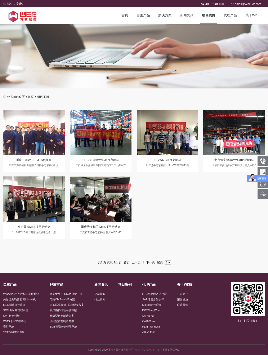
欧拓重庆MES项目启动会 (34, 226)
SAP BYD (148, 315)
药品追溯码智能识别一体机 (19, 299)
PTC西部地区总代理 (154, 293)
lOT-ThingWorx (151, 310)
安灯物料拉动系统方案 (63, 310)
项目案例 (208, 15)
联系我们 (182, 304)
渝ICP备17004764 (146, 349)
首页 (124, 15)
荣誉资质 (182, 299)
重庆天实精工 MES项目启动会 (100, 226)
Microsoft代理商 (151, 304)
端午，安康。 (16, 3)
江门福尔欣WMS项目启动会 (100, 160)
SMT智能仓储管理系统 (63, 326)
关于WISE (253, 15)
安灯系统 (8, 326)
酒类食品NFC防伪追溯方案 (66, 293)
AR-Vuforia (148, 332)
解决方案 (165, 15)
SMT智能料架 (11, 315)
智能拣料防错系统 (14, 332)
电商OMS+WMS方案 (62, 299)
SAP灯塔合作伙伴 (153, 299)
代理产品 (230, 15)
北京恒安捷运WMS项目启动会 (234, 160)
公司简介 (182, 293)
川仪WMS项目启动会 (167, 160)
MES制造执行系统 (14, 304)
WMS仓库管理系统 (14, 321)
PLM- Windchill (151, 326)
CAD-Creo (148, 321)
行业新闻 (99, 299)
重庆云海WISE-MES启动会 (34, 160)
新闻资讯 (186, 15)
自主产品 (143, 15)
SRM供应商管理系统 (15, 310)
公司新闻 (99, 293)
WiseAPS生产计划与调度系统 (21, 293)
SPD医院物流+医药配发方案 (67, 304)
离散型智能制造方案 (62, 315)
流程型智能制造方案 (62, 321)
